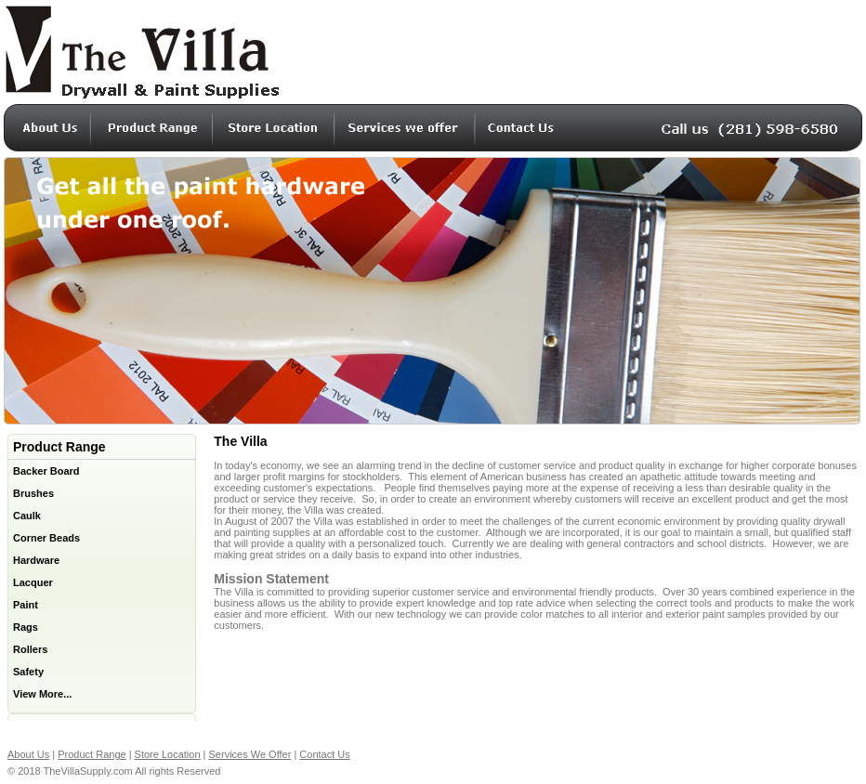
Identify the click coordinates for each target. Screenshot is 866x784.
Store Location (168, 754)
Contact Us (324, 754)
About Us (28, 754)
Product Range (91, 754)
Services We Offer (250, 754)
